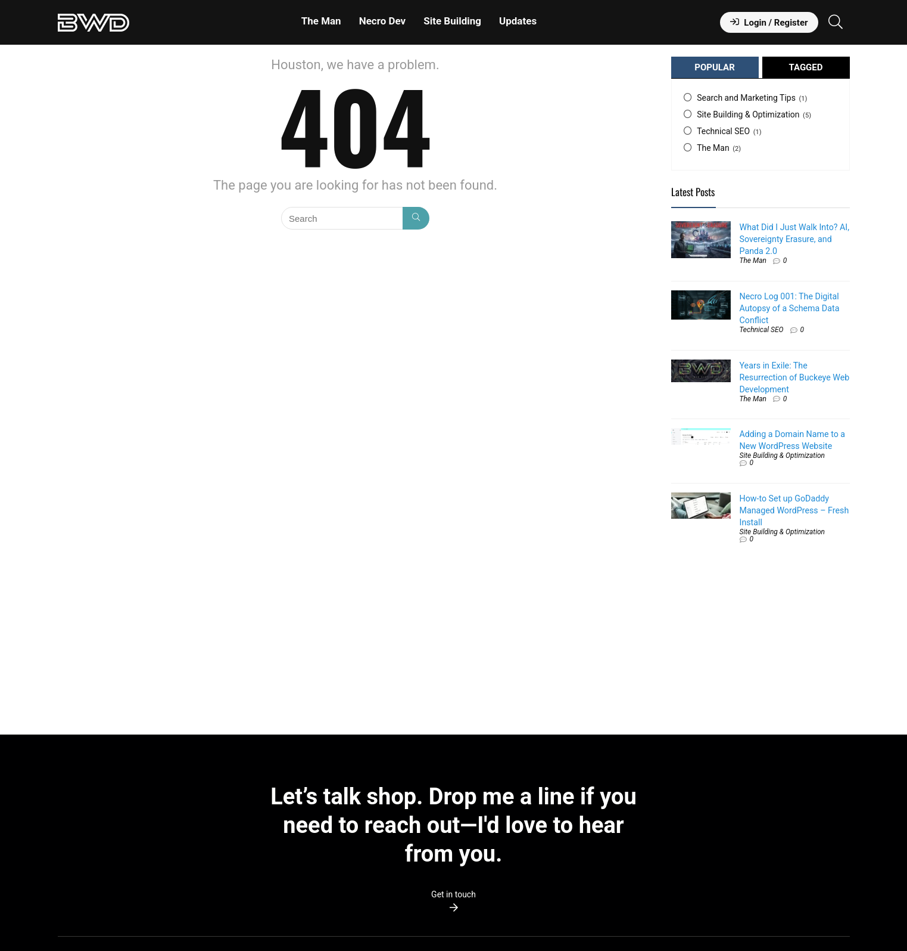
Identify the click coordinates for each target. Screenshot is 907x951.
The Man (321, 21)
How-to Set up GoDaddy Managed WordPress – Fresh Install (794, 510)
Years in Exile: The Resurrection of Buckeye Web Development (795, 377)
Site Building (452, 21)
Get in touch (453, 894)
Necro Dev (382, 21)
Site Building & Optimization (748, 114)
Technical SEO (723, 131)
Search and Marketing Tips (746, 98)
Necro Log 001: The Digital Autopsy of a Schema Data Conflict (790, 308)
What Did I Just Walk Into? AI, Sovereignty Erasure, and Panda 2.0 (795, 239)
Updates (518, 21)
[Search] (416, 218)
